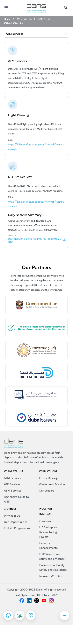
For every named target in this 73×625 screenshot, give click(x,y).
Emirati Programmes (17, 528)
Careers (10, 508)
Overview (45, 521)
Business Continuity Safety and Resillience (53, 567)
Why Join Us (12, 515)
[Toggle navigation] (7, 7)
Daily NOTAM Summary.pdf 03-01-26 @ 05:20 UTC (37, 240)
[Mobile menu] (66, 8)
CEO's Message (48, 478)
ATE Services (12, 484)
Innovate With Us (50, 576)
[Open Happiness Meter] (8, 615)
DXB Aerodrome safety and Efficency (51, 556)
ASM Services (12, 490)
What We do (13, 471)
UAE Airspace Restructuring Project (48, 532)
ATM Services (14, 33)
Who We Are (48, 471)
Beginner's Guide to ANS (16, 499)
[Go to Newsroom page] (64, 615)
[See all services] (20, 615)
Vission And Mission (52, 484)
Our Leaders (46, 490)
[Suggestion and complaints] (20, 615)
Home (7, 19)
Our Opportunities (15, 521)
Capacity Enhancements (48, 545)
